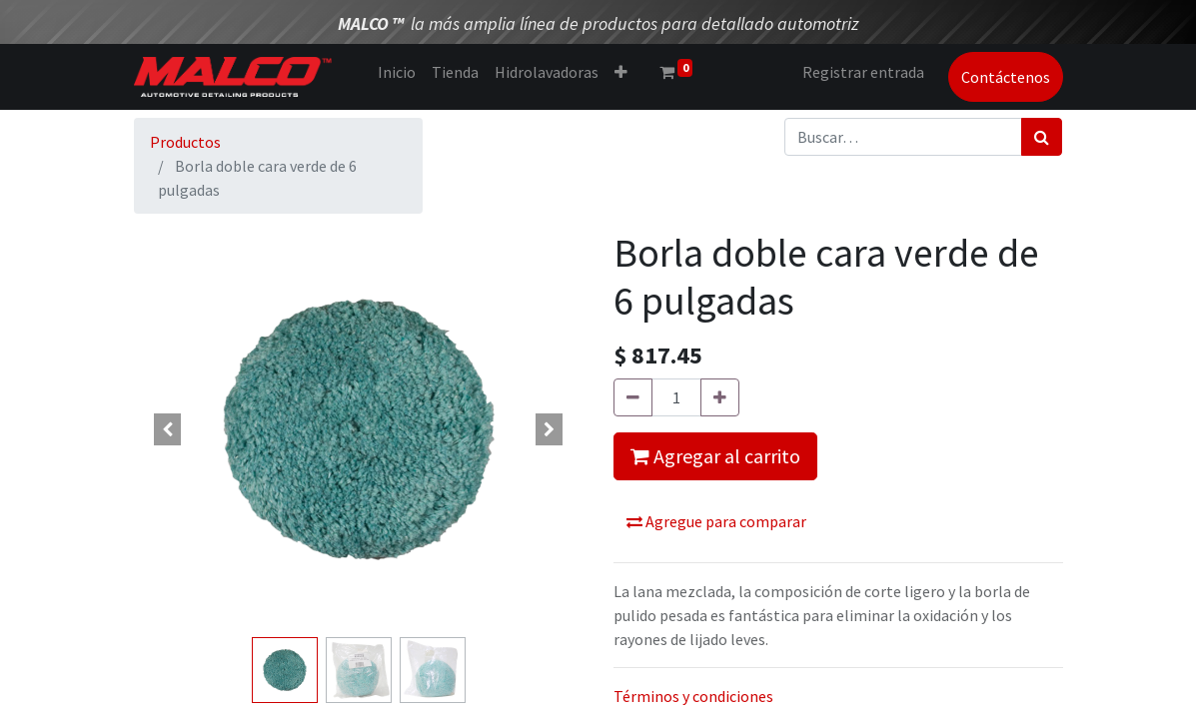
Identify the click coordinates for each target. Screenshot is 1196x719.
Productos (185, 142)
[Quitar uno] (632, 397)
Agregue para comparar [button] (716, 521)
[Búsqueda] (1041, 137)
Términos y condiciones (693, 696)
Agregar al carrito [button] (715, 455)
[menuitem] (397, 72)
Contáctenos (1005, 77)
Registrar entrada (863, 72)
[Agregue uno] (719, 397)
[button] (620, 72)
